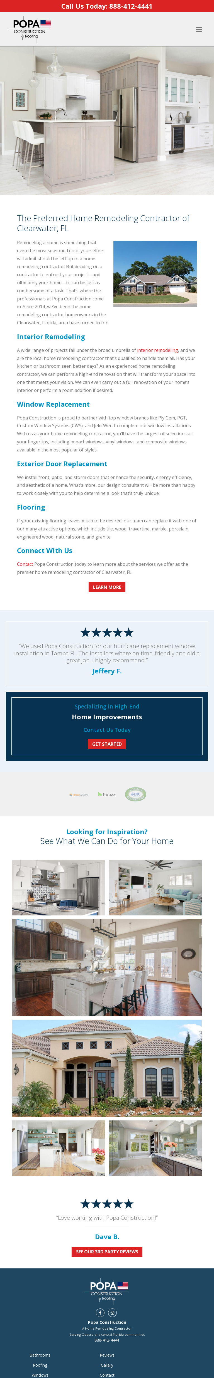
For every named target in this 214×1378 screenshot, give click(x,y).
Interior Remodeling (40, 1373)
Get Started (107, 744)
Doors (40, 1363)
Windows (40, 1353)
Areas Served (107, 1363)
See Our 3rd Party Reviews (107, 1230)
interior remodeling (157, 350)
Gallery (107, 1343)
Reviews (107, 1333)
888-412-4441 (107, 1318)
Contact (25, 564)
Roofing (40, 1343)
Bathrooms (40, 1333)
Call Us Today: (107, 6)
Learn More (107, 587)
